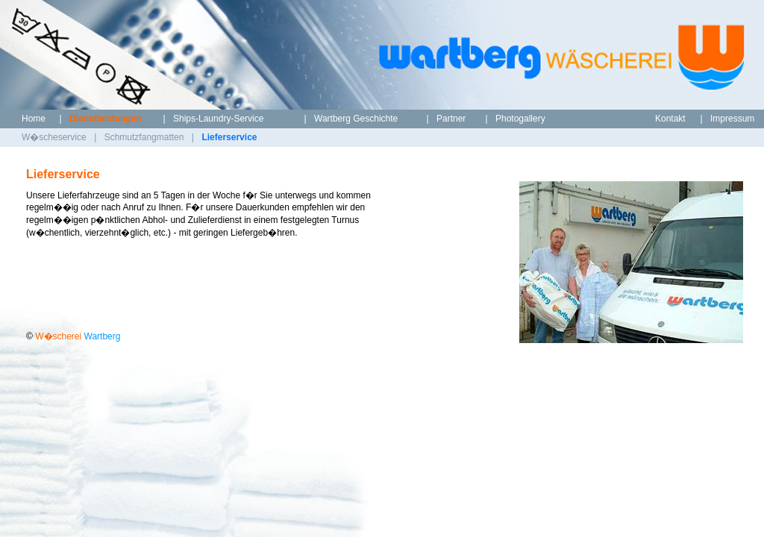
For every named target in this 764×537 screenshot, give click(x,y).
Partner (451, 118)
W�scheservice (54, 137)
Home (34, 118)
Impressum (732, 118)
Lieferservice (229, 137)
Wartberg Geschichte (356, 118)
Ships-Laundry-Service (218, 118)
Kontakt (670, 118)
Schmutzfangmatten (144, 137)
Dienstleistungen (105, 118)
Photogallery (520, 118)
